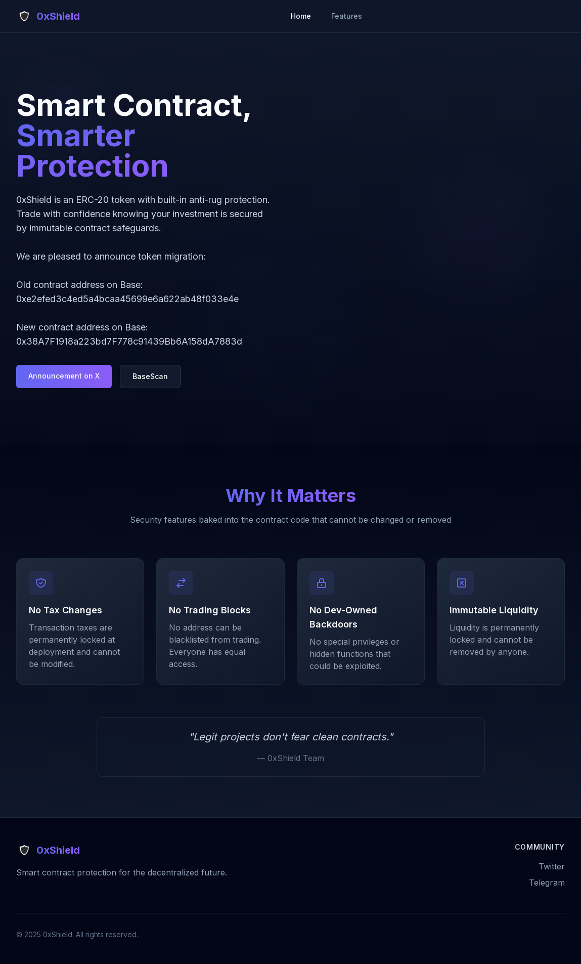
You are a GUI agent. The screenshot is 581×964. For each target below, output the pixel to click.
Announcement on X (64, 375)
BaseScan (150, 376)
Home (301, 16)
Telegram (547, 882)
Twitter (552, 866)
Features (346, 16)
